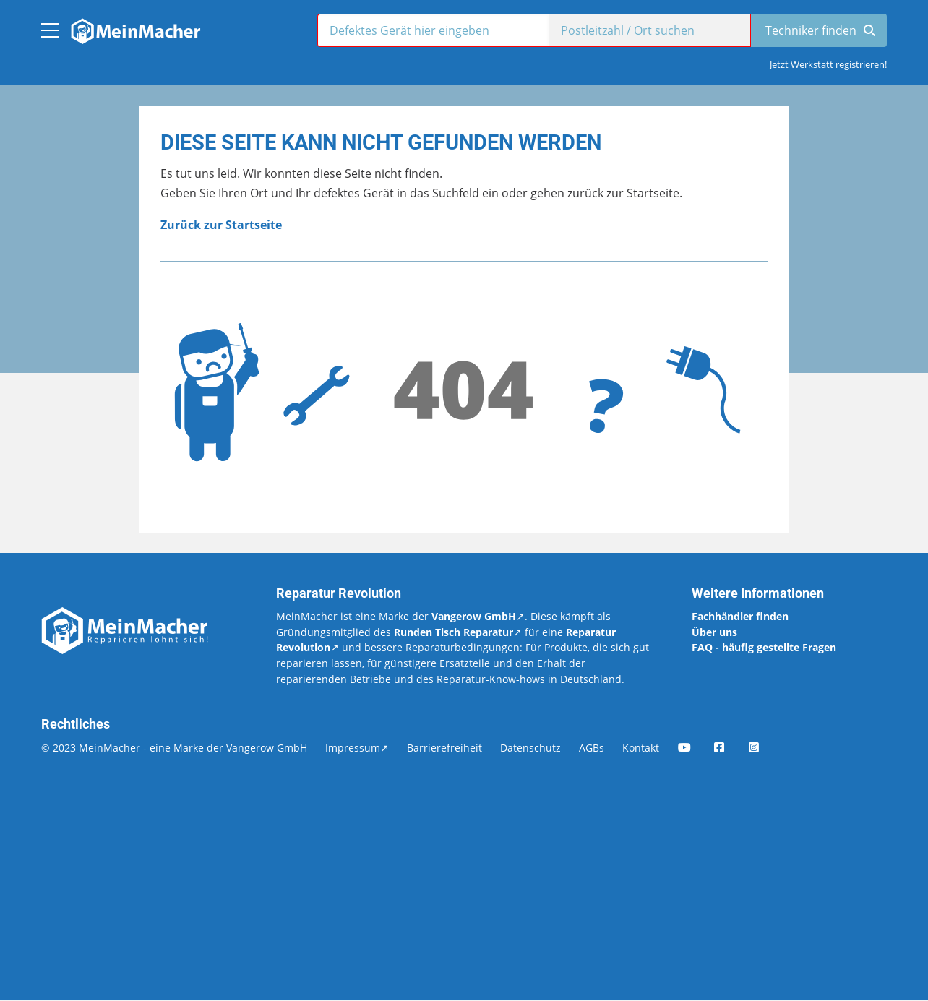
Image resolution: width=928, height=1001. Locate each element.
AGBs (591, 748)
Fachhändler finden (740, 616)
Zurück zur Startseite (221, 225)
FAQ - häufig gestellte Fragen (764, 647)
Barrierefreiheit (444, 748)
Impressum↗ (357, 748)
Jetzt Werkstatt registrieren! (828, 64)
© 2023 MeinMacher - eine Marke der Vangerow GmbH (174, 748)
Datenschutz (530, 748)
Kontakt (640, 748)
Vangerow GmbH (473, 616)
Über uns (714, 632)
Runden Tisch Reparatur (453, 632)
